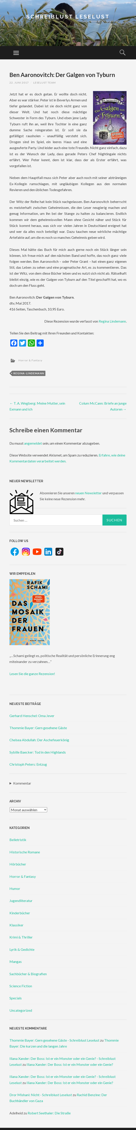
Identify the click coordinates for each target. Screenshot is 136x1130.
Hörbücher (17, 864)
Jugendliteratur (20, 900)
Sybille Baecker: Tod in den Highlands (37, 752)
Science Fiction (20, 986)
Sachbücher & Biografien (28, 974)
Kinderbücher (19, 913)
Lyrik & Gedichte (21, 949)
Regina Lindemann (112, 321)
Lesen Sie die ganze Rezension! (32, 674)
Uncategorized (20, 1010)
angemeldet (33, 443)
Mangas (15, 961)
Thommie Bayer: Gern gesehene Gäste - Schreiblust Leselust (54, 1040)
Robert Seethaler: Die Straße (49, 1113)
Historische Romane (24, 852)
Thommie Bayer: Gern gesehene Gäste (38, 728)
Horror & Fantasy (30, 360)
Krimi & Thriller (21, 937)
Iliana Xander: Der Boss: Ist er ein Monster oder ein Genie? (70, 1064)
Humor (14, 888)
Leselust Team (44, 82)
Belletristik (17, 840)
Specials (15, 998)
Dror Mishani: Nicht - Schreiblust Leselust (40, 1095)
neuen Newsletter (88, 493)
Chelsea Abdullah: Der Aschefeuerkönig (39, 740)
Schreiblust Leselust (68, 16)
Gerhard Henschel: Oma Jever (31, 716)
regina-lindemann (28, 373)
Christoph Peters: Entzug (28, 764)
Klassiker (16, 925)
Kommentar (22, 783)
